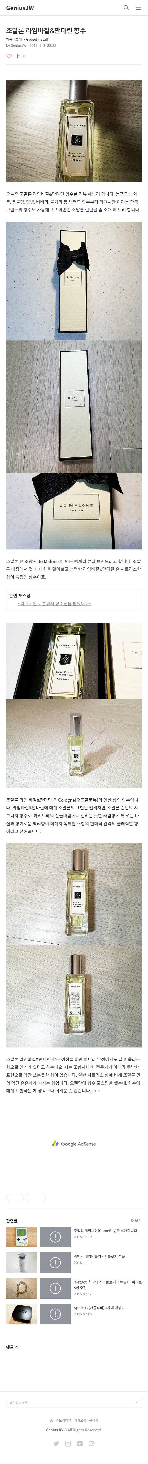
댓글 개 (12, 1347)
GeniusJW (20, 7)
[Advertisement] (74, 1144)
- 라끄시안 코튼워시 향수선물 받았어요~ (54, 603)
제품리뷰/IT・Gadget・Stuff (27, 39)
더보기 (136, 1220)
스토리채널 (63, 1420)
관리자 (93, 1420)
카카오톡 (80, 1420)
